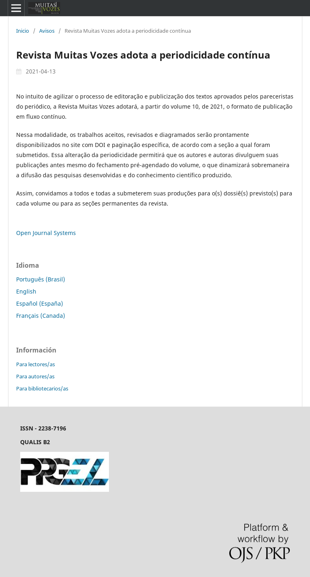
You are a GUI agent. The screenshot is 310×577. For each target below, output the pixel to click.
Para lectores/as (35, 364)
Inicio (22, 30)
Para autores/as (35, 376)
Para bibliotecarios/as (42, 388)
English (26, 291)
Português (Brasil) (40, 279)
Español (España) (39, 303)
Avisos (46, 30)
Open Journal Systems (46, 233)
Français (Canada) (40, 315)
